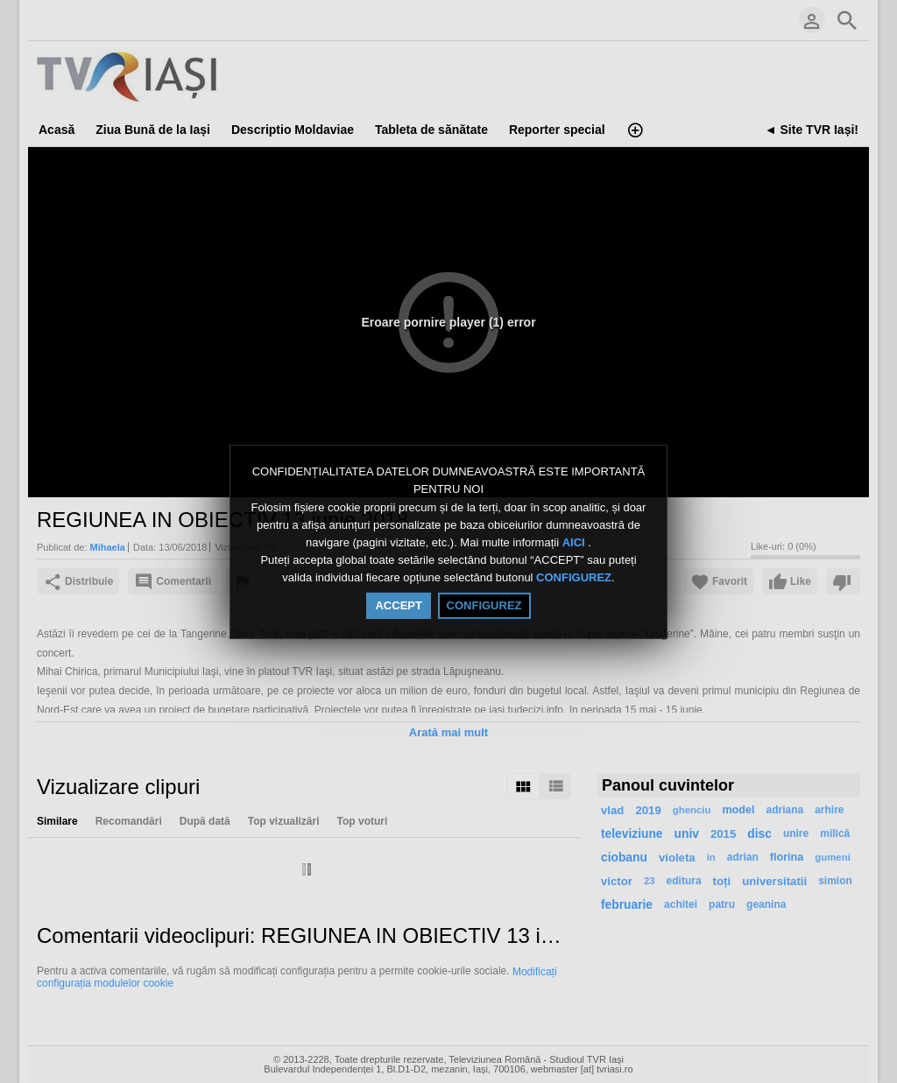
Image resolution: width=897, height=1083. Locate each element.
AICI (575, 542)
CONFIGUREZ (573, 578)
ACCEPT (398, 605)
